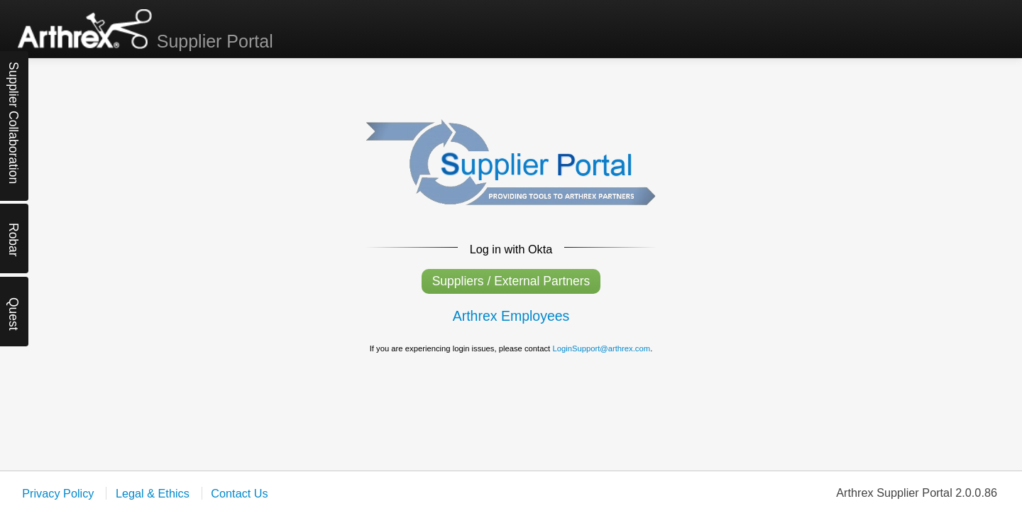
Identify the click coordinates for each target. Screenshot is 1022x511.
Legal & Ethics (154, 493)
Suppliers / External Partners (511, 281)
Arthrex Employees (511, 316)
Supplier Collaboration (13, 74)
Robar (13, 235)
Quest (13, 309)
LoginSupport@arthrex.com (601, 348)
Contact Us (239, 493)
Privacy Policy (58, 493)
